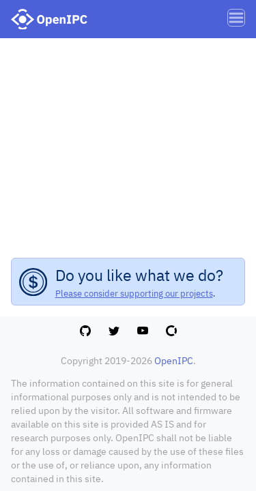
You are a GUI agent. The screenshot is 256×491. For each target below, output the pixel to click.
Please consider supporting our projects (134, 293)
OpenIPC (173, 361)
